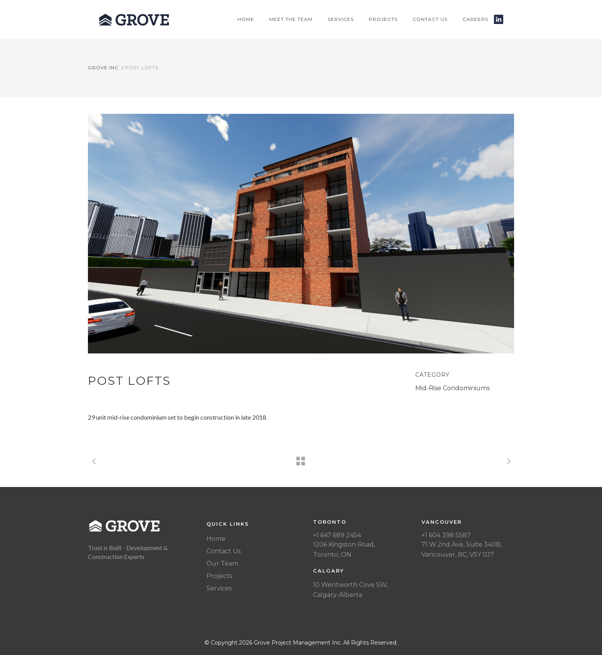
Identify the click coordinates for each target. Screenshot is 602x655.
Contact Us (223, 551)
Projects (219, 576)
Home (215, 538)
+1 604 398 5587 (446, 535)
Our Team (222, 563)
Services (219, 588)
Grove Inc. (104, 67)
